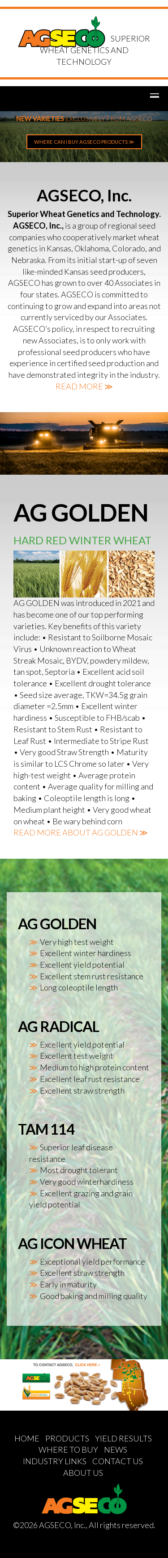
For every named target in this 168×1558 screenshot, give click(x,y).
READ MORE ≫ (84, 386)
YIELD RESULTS (123, 1438)
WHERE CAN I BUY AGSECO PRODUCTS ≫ (84, 142)
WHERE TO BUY (68, 1449)
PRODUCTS (67, 1438)
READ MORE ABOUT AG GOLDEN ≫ (80, 832)
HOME (26, 1438)
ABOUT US (83, 1473)
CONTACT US (117, 1461)
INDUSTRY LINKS (54, 1461)
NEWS (115, 1449)
